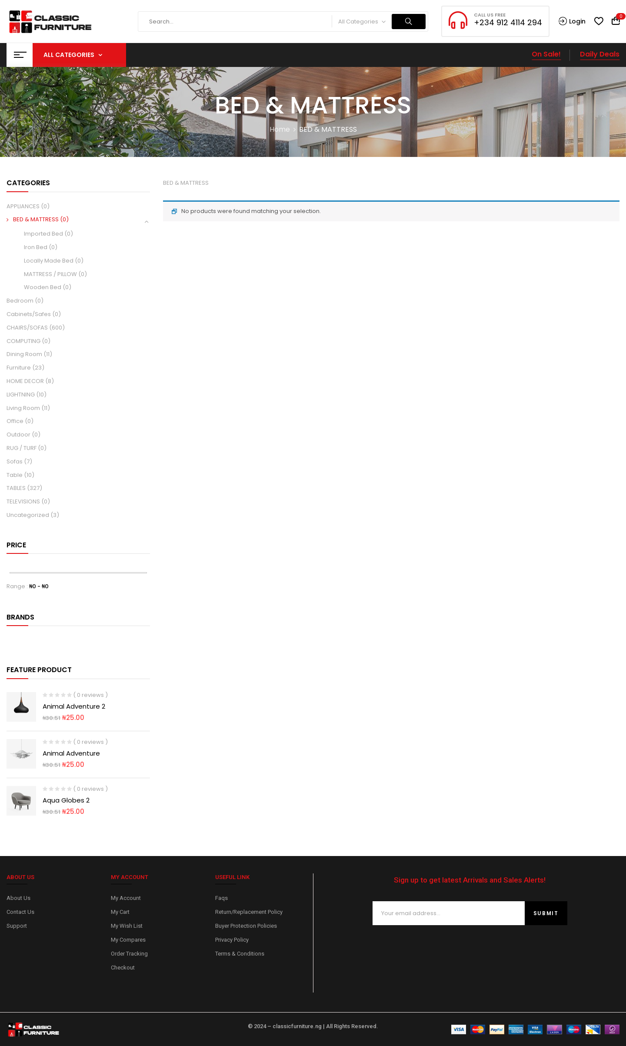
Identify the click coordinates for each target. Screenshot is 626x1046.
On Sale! (546, 54)
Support (17, 926)
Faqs (221, 898)
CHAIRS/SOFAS (27, 327)
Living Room (23, 408)
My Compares (128, 939)
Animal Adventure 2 (74, 706)
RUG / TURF (22, 448)
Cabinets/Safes (29, 314)
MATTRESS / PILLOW (50, 274)
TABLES (16, 488)
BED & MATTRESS (36, 219)
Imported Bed (43, 234)
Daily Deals (599, 54)
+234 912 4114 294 (508, 22)
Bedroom (20, 300)
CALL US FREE (490, 14)
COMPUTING (23, 341)
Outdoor (18, 434)
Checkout (123, 967)
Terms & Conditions (239, 953)
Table (15, 475)
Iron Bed (35, 247)
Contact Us (20, 912)
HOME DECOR (25, 381)
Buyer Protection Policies (246, 926)
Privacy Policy (232, 939)
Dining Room (24, 354)
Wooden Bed (42, 287)
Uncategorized (28, 515)
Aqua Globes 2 (66, 800)
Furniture (19, 367)
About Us (18, 898)
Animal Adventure (71, 753)
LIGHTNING (21, 394)
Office (15, 421)
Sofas (15, 461)
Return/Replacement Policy (249, 912)
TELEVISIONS (23, 501)
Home (280, 129)
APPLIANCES (23, 206)
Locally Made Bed (48, 261)
